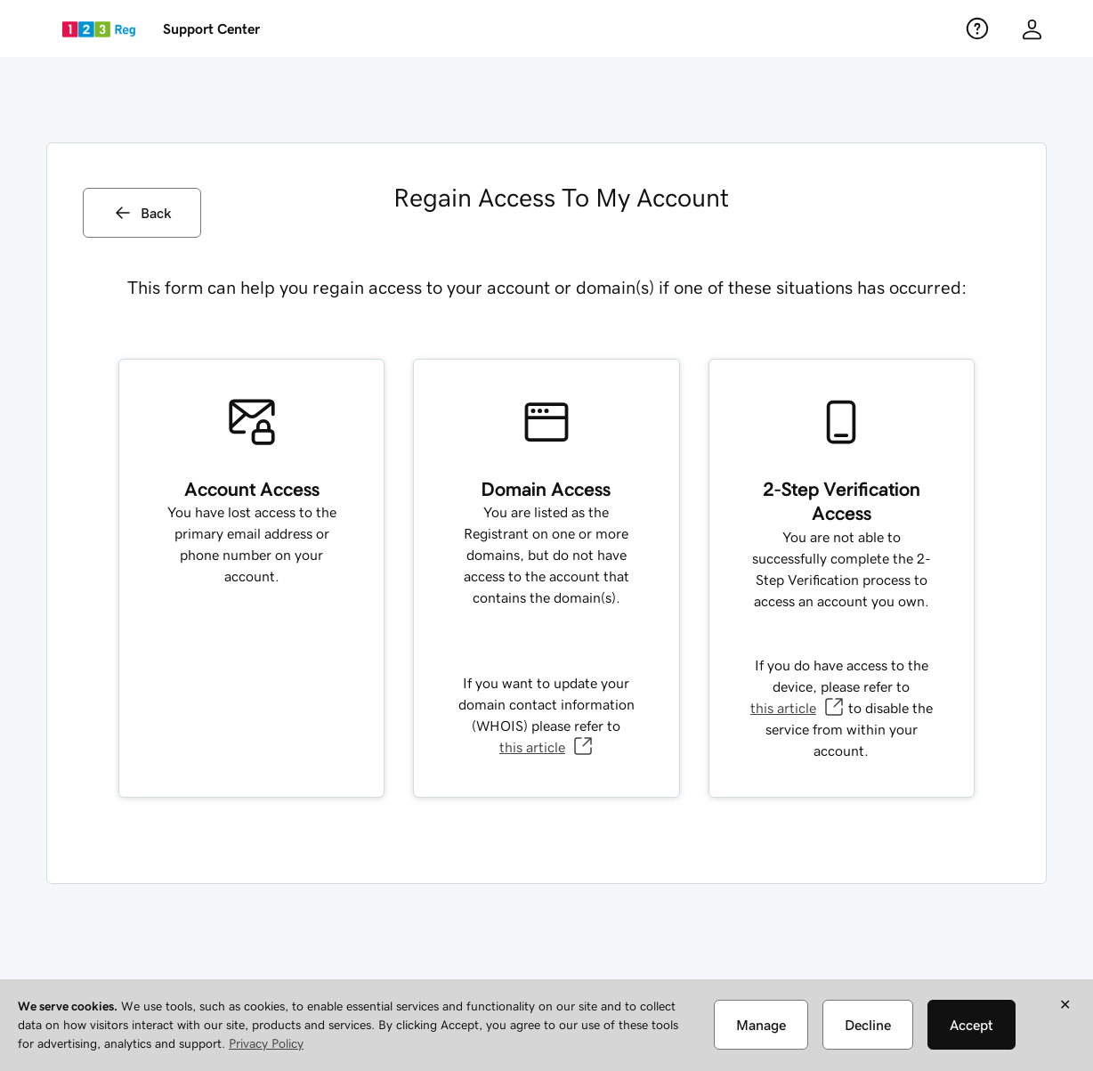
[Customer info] (1032, 29)
